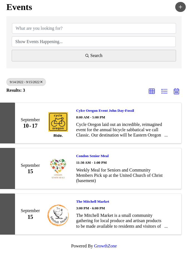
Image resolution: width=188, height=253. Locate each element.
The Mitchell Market (92, 201)
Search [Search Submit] (94, 55)
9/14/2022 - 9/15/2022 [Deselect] (26, 82)
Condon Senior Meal (92, 156)
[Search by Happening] (94, 41)
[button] (180, 7)
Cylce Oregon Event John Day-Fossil (105, 110)
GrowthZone (105, 246)
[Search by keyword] (94, 28)
